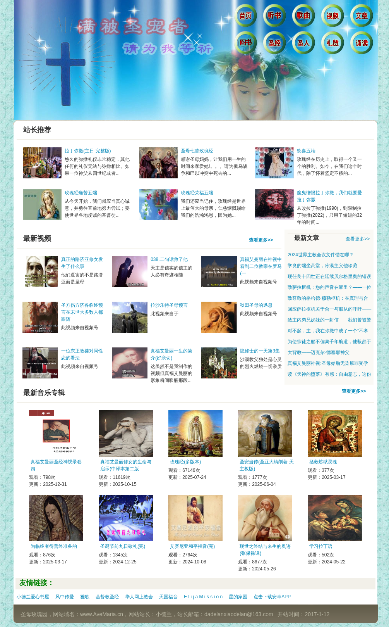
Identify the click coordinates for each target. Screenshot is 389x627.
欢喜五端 (306, 151)
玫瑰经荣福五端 (197, 192)
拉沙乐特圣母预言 (169, 305)
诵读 (362, 44)
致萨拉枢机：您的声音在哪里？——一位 (329, 287)
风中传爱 (64, 596)
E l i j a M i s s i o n (203, 596)
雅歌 (84, 596)
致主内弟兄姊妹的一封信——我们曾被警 (329, 320)
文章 (362, 17)
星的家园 (238, 596)
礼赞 (333, 44)
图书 (246, 44)
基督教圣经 (107, 596)
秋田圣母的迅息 (256, 305)
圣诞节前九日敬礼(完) (122, 546)
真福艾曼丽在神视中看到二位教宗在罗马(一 (261, 266)
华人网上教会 (139, 596)
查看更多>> (261, 240)
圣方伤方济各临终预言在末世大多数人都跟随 (82, 312)
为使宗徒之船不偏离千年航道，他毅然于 (329, 341)
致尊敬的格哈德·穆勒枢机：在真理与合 (328, 298)
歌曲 (304, 17)
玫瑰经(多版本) (185, 462)
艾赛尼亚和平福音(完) (192, 546)
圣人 (304, 44)
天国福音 (168, 596)
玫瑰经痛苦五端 (81, 192)
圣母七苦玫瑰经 (197, 151)
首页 (246, 17)
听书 (275, 17)
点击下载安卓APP (272, 596)
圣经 (275, 44)
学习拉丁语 (320, 546)
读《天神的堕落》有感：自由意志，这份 (329, 374)
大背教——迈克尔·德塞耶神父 (318, 352)
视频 (333, 17)
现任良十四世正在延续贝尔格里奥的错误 (329, 276)
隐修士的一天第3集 (260, 351)
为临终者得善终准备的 (54, 546)
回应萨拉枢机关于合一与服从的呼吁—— (329, 309)
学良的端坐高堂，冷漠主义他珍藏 (322, 265)
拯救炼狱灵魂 (323, 462)
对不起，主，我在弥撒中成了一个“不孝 (328, 330)
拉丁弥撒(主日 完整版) (88, 151)
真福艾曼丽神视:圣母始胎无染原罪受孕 (328, 363)
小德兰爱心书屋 (33, 596)
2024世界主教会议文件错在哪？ (321, 254)
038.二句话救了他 (169, 259)
